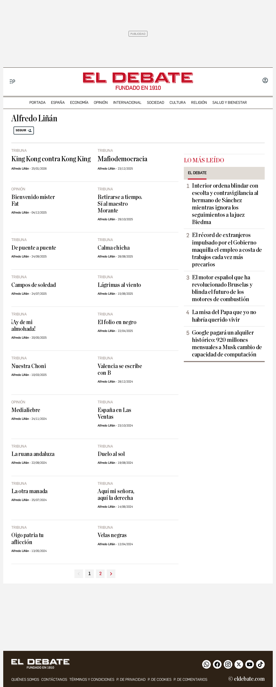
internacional (127, 102)
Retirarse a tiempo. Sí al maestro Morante (120, 204)
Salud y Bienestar (229, 102)
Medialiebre (25, 410)
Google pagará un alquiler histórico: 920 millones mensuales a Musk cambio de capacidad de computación (227, 343)
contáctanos (54, 679)
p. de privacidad (131, 679)
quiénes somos (25, 679)
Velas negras (112, 535)
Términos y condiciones (91, 679)
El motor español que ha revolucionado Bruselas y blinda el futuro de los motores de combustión (222, 288)
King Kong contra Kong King (51, 159)
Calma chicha (114, 248)
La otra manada (29, 491)
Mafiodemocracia (122, 159)
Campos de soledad (33, 285)
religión (199, 102)
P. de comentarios (190, 679)
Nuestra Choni (28, 366)
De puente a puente (33, 248)
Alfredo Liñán (20, 168)
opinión (101, 102)
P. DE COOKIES (159, 679)
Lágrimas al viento (119, 285)
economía (79, 102)
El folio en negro (117, 322)
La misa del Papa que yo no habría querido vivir (224, 316)
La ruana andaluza (32, 454)
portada (37, 102)
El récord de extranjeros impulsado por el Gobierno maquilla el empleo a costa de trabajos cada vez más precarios (227, 249)
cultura (178, 102)
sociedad (155, 102)
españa (58, 102)
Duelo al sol (111, 454)
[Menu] (12, 81)
